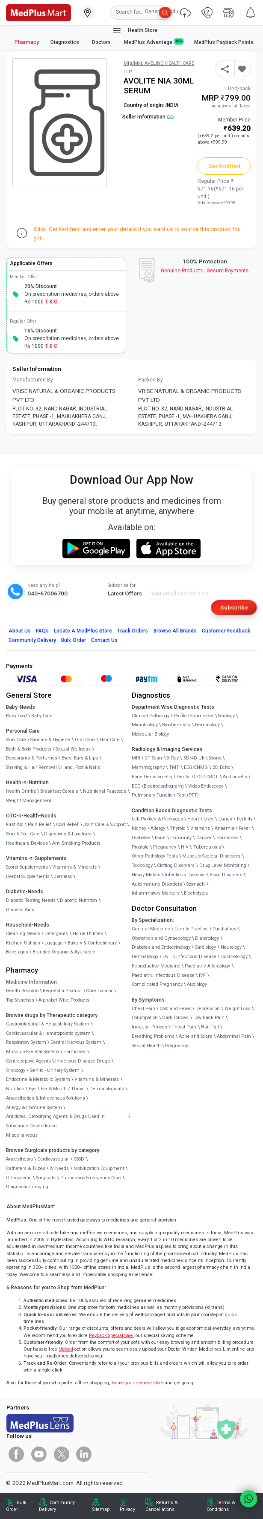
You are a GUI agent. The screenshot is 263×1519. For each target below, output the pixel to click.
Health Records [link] (22, 990)
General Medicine (151, 929)
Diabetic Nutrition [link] (78, 900)
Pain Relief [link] (39, 824)
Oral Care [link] (85, 739)
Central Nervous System (75, 1042)
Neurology (231, 947)
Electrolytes (196, 893)
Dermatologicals (106, 1089)
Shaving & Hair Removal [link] (31, 767)
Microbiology (145, 725)
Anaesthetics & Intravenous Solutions (45, 1098)
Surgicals (46, 1178)
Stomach (195, 884)
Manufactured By (32, 380)
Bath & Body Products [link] (28, 749)
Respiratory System (26, 1042)
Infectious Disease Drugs (82, 1061)
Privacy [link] (127, 1509)
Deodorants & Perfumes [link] (31, 758)
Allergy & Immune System (34, 1107)
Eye (32, 1089)
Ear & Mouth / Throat (63, 1089)
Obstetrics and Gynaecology (161, 938)
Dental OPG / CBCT (197, 777)
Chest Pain (143, 1008)
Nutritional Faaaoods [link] (104, 791)
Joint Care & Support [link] (104, 824)
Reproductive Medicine (156, 966)
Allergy (158, 828)
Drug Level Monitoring (222, 865)
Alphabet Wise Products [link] (63, 1000)
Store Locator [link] (99, 990)
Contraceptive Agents (28, 1061)
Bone (160, 837)
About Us (20, 631)
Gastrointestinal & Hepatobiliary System (47, 1024)
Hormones (74, 1051)
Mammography (148, 767)
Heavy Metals (146, 875)
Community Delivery (32, 640)
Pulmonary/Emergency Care (90, 1178)
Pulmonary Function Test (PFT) (165, 795)
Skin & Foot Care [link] (23, 834)
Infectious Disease (185, 875)
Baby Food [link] (16, 716)
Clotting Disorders (176, 865)
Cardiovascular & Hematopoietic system (48, 1033)
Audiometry (235, 777)
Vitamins (200, 828)
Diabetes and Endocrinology (161, 947)
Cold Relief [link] (67, 824)
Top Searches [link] (20, 1000)
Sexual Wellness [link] (73, 749)
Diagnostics (65, 42)
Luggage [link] (53, 943)
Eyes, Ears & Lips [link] (80, 758)
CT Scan (153, 758)
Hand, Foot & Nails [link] (80, 767)
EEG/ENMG (196, 767)
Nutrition (15, 1089)
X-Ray (173, 758)
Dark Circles (175, 1017)
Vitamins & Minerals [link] (74, 867)
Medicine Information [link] (31, 982)
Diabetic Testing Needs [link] (31, 900)
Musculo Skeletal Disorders (211, 856)
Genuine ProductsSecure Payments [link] (204, 271)
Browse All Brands (175, 631)
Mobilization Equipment (99, 1168)
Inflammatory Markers (156, 893)
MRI (136, 758)
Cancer (204, 837)
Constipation (145, 1017)
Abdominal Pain (234, 1036)
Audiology (197, 984)
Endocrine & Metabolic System (38, 1079)
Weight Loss (238, 1008)
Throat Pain (183, 1027)
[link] (38, 12)
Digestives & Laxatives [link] (68, 834)
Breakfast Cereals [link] (59, 791)
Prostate (140, 847)
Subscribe (234, 607)
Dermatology (145, 956)
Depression (207, 1008)
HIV (185, 847)
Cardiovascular (53, 1159)
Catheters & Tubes (25, 1168)
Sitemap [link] (100, 1509)
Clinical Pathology (150, 716)
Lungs (225, 819)
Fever (244, 828)
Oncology (15, 1070)
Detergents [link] (56, 933)
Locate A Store (83, 631)
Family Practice (191, 929)
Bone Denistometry (152, 777)
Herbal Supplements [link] (28, 876)
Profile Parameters (193, 716)
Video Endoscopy (205, 786)
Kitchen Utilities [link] (23, 943)
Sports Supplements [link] (27, 867)
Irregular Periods (149, 1027)
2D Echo (221, 767)
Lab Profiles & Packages (157, 819)
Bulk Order (73, 640)
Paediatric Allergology (207, 966)
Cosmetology (234, 956)
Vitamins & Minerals (96, 1079)
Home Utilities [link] (88, 933)
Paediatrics (224, 929)
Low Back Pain (209, 1017)
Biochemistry (176, 725)
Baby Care (42, 716)
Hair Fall (210, 1027)
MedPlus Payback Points (224, 42)
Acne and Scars (195, 1036)
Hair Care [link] (110, 739)
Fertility (244, 819)
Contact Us (104, 640)
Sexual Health (146, 1045)
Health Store (134, 31)
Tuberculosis (207, 847)
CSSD (79, 1159)
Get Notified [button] (224, 165)
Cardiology (205, 947)
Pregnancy (164, 847)
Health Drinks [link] (21, 791)
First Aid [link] (15, 824)
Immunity (181, 837)
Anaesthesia (19, 1159)
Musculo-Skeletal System (32, 1051)
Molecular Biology (150, 734)
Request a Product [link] (62, 990)
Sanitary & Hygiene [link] (50, 739)
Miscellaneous (22, 1135)
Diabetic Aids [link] (20, 910)
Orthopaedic (19, 1178)
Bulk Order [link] (16, 1506)
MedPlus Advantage (153, 42)
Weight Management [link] (28, 800)
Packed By (150, 380)
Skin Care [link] (16, 739)
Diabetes (141, 837)
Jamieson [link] (64, 876)
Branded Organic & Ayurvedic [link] (64, 952)
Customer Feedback (226, 631)
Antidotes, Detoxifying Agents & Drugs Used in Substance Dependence (55, 1121)
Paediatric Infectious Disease (163, 975)
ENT (167, 956)
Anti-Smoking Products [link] (76, 843)
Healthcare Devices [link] (27, 843)
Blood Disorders (226, 875)
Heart (193, 819)
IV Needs (59, 1168)
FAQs (42, 631)
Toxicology (142, 865)
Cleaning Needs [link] (23, 933)
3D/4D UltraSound (202, 758)
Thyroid (178, 828)
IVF (202, 975)
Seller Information (148, 117)
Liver (209, 819)
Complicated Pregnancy (157, 984)
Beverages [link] (17, 952)
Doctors (102, 42)
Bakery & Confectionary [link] (92, 943)
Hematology (207, 725)
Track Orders (132, 631)
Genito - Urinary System (55, 1070)
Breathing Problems (153, 1036)
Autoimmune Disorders (157, 884)
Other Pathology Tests (155, 856)
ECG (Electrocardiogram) (158, 786)
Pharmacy (27, 42)
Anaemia (224, 828)
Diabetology (207, 938)
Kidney (139, 828)
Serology (226, 716)
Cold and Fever (175, 1008)
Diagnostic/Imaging (27, 1187)
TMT (174, 767)
